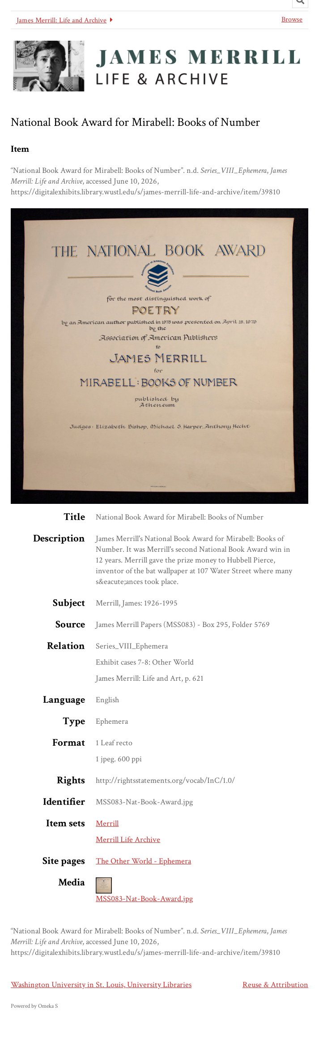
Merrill (107, 823)
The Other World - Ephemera (143, 861)
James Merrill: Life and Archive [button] (61, 20)
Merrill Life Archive (128, 839)
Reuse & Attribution (275, 985)
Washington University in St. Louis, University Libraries (101, 985)
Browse (291, 19)
